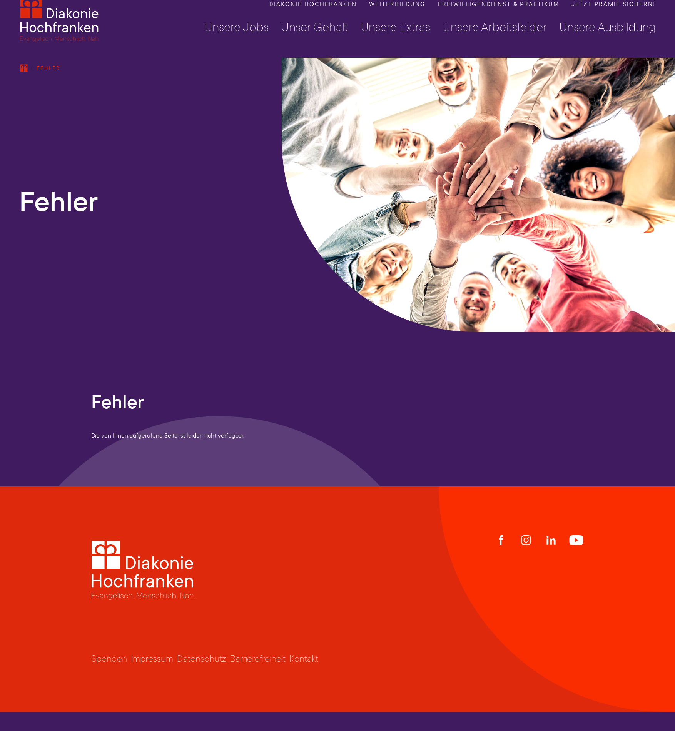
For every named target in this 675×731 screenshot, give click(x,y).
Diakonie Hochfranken (313, 13)
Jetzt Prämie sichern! (613, 13)
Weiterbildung (397, 13)
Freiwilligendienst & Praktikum (498, 13)
